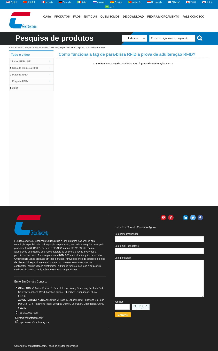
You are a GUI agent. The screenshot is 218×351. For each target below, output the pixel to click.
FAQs (77, 16)
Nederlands (156, 2)
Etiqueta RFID (31, 47)
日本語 (193, 2)
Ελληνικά (176, 2)
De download (133, 16)
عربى (111, 6)
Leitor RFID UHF (21, 61)
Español (118, 2)
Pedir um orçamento (163, 16)
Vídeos (19, 47)
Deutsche (67, 2)
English (14, 2)
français (49, 2)
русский (101, 2)
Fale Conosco (193, 16)
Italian (84, 2)
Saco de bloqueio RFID (25, 68)
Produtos (62, 16)
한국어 (209, 2)
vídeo (15, 88)
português (136, 2)
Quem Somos (110, 16)
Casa (47, 16)
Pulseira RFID (20, 74)
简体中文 (31, 2)
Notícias (90, 16)
